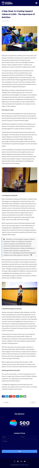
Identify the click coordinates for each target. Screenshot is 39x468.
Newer (6, 402)
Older (32, 402)
